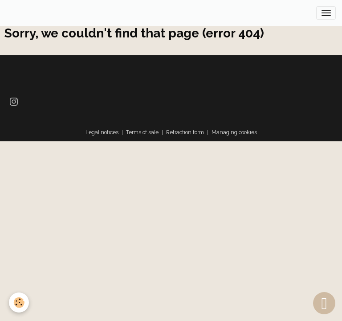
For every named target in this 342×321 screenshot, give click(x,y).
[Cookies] (19, 302)
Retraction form (185, 132)
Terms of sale (142, 132)
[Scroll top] (324, 303)
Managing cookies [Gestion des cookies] (234, 132)
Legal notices (102, 132)
